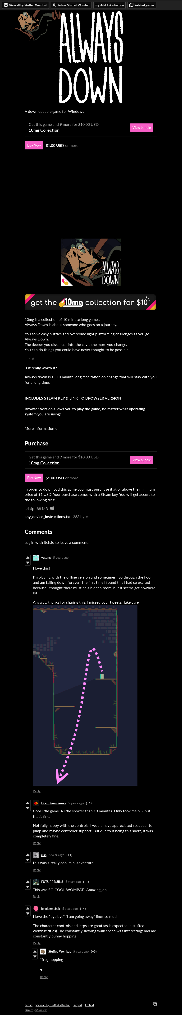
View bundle (141, 128)
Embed (89, 1005)
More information (41, 428)
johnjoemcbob (50, 908)
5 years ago (60, 557)
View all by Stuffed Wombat (53, 1005)
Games (29, 1010)
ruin (43, 855)
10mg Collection (44, 130)
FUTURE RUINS (52, 882)
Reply (37, 791)
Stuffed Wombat (59, 951)
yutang (46, 557)
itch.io (28, 1005)
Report (77, 1005)
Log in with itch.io (39, 542)
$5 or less (41, 1010)
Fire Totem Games (53, 803)
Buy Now (34, 145)
